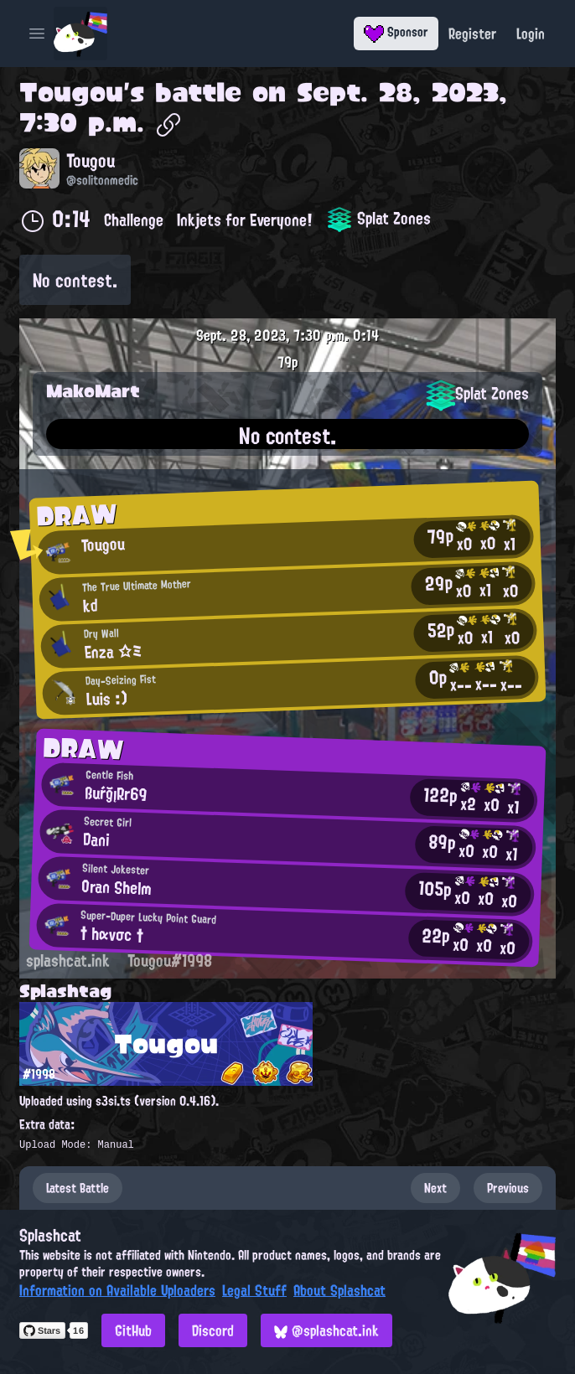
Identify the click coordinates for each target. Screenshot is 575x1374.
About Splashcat (339, 1290)
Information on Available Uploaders (117, 1290)
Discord (213, 1330)
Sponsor (396, 32)
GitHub (133, 1330)
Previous (508, 1188)
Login (530, 33)
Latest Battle (77, 1188)
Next (435, 1188)
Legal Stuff (254, 1290)
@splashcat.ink (326, 1330)
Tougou (71, 92)
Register (472, 33)
